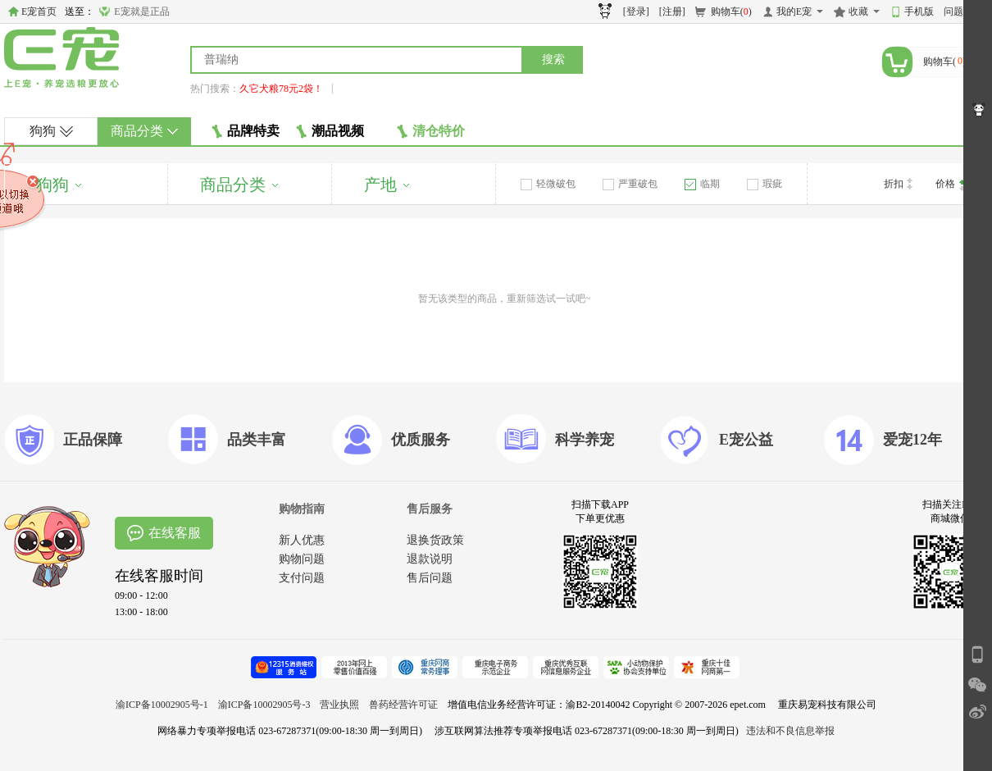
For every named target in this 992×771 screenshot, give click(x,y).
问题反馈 (963, 11)
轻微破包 (548, 183)
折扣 (898, 183)
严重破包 (630, 183)
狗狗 (51, 131)
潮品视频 (330, 131)
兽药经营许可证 (403, 704)
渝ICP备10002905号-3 (264, 704)
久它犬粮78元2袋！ (281, 88)
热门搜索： (214, 88)
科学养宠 (584, 439)
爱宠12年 (912, 439)
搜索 (553, 59)
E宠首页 (39, 11)
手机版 (919, 11)
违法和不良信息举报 (790, 731)
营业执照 (339, 704)
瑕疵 (764, 183)
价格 (950, 184)
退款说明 (430, 559)
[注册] (672, 11)
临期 (702, 183)
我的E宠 (794, 11)
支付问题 (302, 578)
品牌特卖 (246, 131)
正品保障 (92, 439)
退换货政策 (435, 540)
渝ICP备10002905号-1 (162, 704)
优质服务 (420, 439)
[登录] (636, 11)
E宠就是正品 (141, 11)
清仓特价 (431, 131)
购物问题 (302, 559)
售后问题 (430, 578)
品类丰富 (256, 439)
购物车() (731, 11)
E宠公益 (746, 439)
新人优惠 (302, 540)
